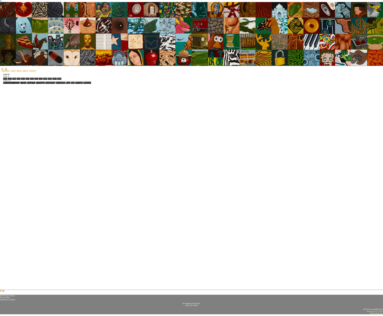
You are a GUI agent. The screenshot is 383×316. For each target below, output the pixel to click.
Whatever (87, 83)
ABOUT (25, 71)
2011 (36, 79)
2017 (10, 79)
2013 (27, 79)
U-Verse (23, 83)
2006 (59, 79)
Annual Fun (31, 83)
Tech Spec (79, 83)
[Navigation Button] (0, 1)
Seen (73, 83)
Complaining (50, 83)
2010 (41, 79)
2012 (32, 79)
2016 (14, 79)
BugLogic (379, 313)
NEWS (19, 71)
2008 (50, 79)
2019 (5, 79)
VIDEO (13, 71)
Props (68, 83)
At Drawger (40, 83)
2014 (23, 79)
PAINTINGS (6, 71)
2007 (54, 79)
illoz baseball (61, 83)
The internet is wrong (11, 83)
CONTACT (32, 71)
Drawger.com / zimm (374, 311)
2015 (19, 79)
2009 (45, 79)
